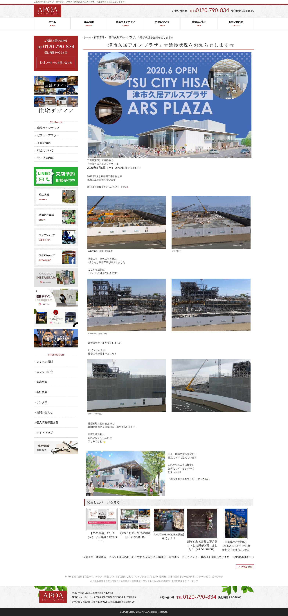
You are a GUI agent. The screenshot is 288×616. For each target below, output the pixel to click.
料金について (162, 23)
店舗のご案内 (199, 23)
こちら (205, 479)
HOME (68, 576)
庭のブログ (217, 576)
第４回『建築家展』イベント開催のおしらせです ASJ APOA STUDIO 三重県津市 (132, 556)
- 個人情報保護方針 (46, 422)
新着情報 (99, 37)
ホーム (52, 23)
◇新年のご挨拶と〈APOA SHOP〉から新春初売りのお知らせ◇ (236, 545)
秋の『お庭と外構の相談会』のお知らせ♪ (135, 534)
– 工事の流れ (43, 142)
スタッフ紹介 (112, 581)
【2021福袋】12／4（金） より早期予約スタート (101, 537)
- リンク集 (41, 402)
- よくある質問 (44, 361)
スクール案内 (203, 576)
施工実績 (89, 23)
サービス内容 (188, 576)
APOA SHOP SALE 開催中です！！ (169, 536)
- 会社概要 (41, 392)
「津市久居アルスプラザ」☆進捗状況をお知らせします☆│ (99, 2)
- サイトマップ (44, 432)
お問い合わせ (235, 23)
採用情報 (178, 581)
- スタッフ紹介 (44, 371)
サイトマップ (191, 581)
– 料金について (44, 150)
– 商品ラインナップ (47, 127)
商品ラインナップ (125, 23)
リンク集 (147, 581)
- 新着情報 (41, 382)
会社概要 (136, 581)
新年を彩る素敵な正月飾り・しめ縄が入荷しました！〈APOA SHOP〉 (202, 545)
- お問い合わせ (44, 412)
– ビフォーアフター (47, 135)
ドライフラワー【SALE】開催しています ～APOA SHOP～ (217, 556)
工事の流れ (173, 576)
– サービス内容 (44, 157)
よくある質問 (96, 581)
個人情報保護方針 (163, 581)
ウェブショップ (143, 576)
